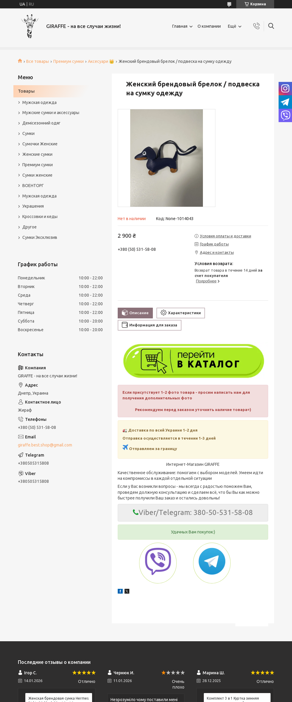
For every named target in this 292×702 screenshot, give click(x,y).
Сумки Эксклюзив (39, 237)
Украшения (33, 206)
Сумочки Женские (40, 143)
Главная (179, 26)
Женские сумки (37, 154)
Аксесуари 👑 (101, 61)
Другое (29, 227)
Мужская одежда (39, 102)
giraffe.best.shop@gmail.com (45, 445)
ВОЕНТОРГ (33, 185)
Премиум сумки (68, 61)
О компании (209, 26)
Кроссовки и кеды (40, 216)
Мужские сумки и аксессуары (50, 112)
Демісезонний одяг (41, 123)
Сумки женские (37, 175)
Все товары (37, 61)
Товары (26, 91)
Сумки (28, 133)
